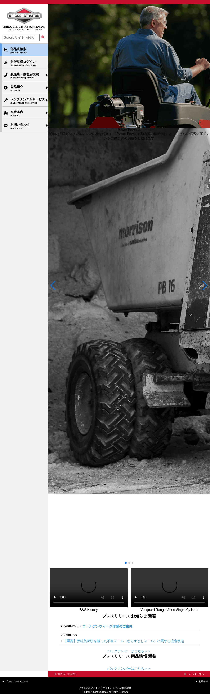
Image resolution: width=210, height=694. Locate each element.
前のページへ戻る (67, 674)
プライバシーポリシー (16, 681)
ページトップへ (196, 674)
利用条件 (203, 681)
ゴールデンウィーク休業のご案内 (107, 626)
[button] (53, 285)
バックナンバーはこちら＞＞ (129, 651)
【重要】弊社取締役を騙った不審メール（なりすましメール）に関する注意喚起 (123, 641)
